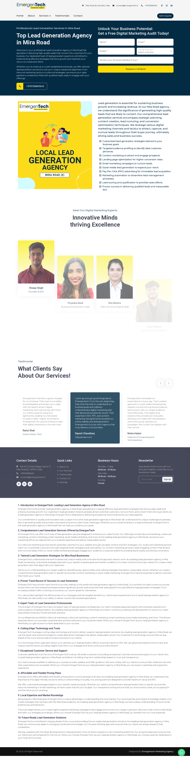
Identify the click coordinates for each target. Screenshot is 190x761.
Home (20, 15)
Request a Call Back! (136, 69)
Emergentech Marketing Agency (158, 756)
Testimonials (62, 15)
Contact (78, 15)
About (31, 15)
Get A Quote (165, 16)
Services (43, 15)
